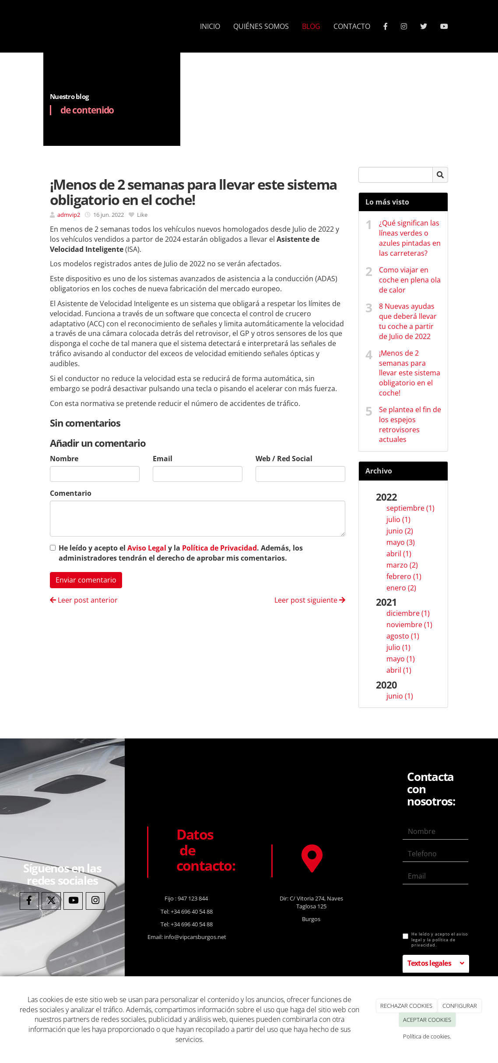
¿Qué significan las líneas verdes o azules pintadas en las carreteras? (410, 238)
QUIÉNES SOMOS (261, 26)
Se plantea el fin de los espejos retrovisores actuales (410, 425)
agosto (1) (402, 636)
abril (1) (398, 553)
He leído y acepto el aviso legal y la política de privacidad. (435, 940)
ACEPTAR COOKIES (427, 1020)
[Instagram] (95, 901)
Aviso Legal (146, 548)
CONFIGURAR (459, 1006)
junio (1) (399, 696)
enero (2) (401, 588)
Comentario (70, 493)
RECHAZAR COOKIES (406, 1006)
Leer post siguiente (309, 600)
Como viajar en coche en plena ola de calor (410, 280)
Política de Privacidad (219, 548)
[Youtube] (73, 901)
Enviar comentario (86, 580)
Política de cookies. (427, 1036)
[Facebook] (29, 901)
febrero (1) (403, 576)
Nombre (64, 458)
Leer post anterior (84, 600)
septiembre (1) (410, 508)
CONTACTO (351, 26)
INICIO (210, 26)
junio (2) (399, 531)
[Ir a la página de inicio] (41, 26)
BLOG (311, 26)
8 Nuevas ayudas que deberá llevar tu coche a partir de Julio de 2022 (408, 321)
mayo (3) (400, 542)
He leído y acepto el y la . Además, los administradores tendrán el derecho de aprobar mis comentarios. (181, 553)
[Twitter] (51, 901)
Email (162, 458)
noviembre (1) (409, 624)
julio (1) (398, 519)
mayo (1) (400, 659)
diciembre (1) (408, 613)
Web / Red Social (284, 458)
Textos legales (429, 963)
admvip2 (68, 215)
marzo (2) (402, 565)
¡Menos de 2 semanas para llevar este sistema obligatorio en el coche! (409, 373)
